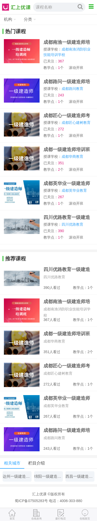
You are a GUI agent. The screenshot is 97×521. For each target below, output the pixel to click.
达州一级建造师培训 (17, 476)
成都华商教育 (72, 156)
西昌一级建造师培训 (79, 476)
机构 (8, 19)
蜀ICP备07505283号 (31, 501)
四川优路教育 (72, 224)
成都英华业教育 (74, 190)
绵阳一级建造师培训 (48, 476)
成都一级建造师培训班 (66, 149)
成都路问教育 (72, 89)
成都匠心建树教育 (76, 122)
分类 (28, 19)
